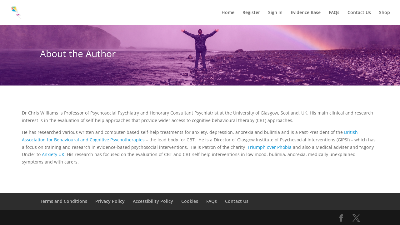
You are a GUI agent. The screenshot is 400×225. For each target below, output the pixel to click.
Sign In (275, 12)
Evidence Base (306, 12)
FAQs (334, 12)
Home (228, 12)
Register (251, 12)
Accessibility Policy (153, 201)
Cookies (189, 201)
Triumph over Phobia (270, 147)
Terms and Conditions (63, 201)
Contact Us (359, 12)
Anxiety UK (53, 154)
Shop (384, 12)
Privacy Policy (110, 201)
